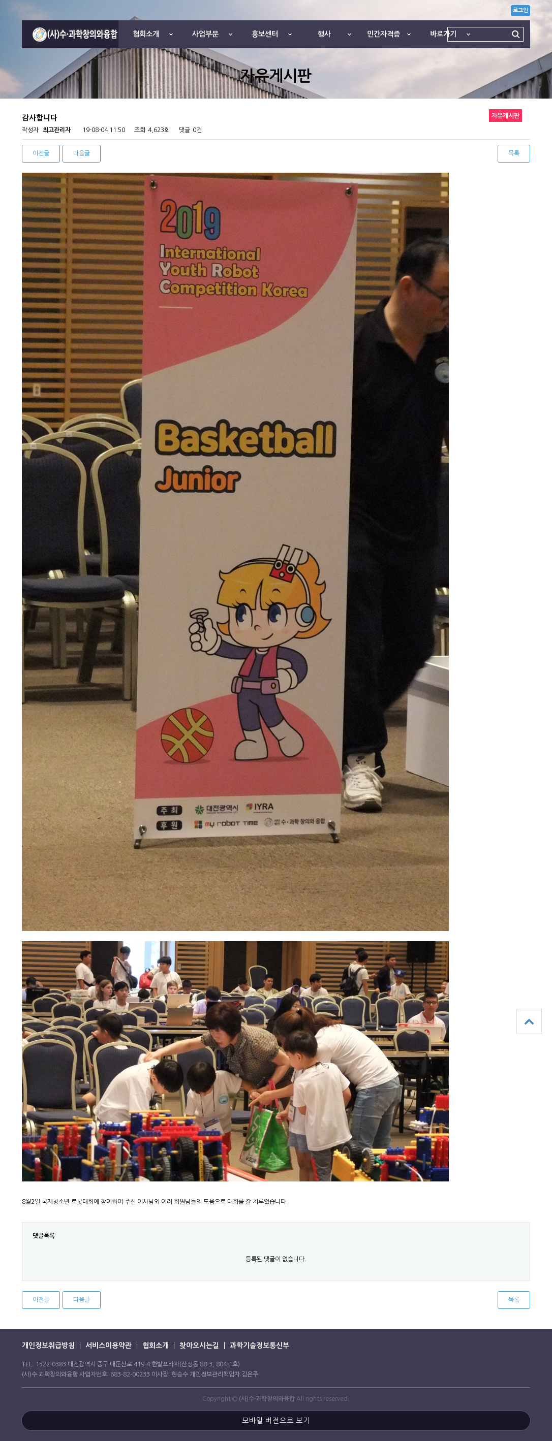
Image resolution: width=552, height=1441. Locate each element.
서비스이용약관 (108, 1345)
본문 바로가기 (0, 0)
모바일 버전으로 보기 (276, 1420)
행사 (324, 34)
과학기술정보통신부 (259, 1345)
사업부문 (205, 34)
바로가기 (443, 34)
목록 (513, 153)
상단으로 (529, 1021)
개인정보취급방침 (48, 1345)
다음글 (81, 153)
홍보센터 (265, 34)
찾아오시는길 (199, 1345)
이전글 (41, 153)
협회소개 (146, 34)
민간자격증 (383, 34)
